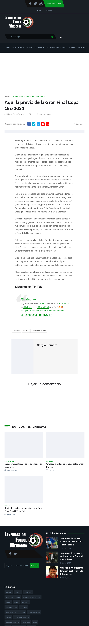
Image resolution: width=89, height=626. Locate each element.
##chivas (27, 307)
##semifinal (43, 307)
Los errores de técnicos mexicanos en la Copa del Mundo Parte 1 (71, 556)
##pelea (42, 303)
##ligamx (25, 310)
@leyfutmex (28, 299)
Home (8, 96)
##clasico (34, 310)
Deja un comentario (44, 114)
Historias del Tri (41, 48)
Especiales (28, 592)
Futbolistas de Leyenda (22, 48)
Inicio (8, 48)
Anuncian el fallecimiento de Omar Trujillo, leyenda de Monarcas (71, 570)
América (25, 602)
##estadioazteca (56, 310)
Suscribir (49, 11)
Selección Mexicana (39, 331)
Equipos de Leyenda (58, 48)
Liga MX (18, 592)
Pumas (8, 617)
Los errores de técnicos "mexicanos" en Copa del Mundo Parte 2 (71, 541)
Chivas (8, 602)
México (25, 331)
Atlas (35, 622)
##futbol (44, 310)
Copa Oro (16, 331)
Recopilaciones (11, 607)
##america (64, 303)
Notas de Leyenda (12, 622)
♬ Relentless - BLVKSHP (36, 315)
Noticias (72, 48)
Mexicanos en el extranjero (15, 612)
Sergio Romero (18, 114)
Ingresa (39, 11)
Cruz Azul (23, 607)
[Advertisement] (44, 70)
